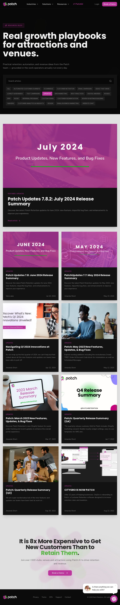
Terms (44, 597)
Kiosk (16, 99)
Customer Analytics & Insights (31, 103)
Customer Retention (65, 89)
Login (97, 4)
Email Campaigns (85, 89)
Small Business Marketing (68, 103)
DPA (51, 597)
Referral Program (30, 99)
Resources (63, 4)
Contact (68, 597)
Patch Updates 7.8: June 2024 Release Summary (29, 276)
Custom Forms (48, 99)
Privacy (36, 597)
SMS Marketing (61, 94)
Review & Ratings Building (92, 99)
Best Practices (77, 94)
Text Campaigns (33, 94)
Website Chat (88, 103)
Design (50, 103)
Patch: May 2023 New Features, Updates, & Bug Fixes (83, 348)
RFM (8, 99)
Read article (14, 220)
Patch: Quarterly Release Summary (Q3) (28, 491)
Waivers (10, 103)
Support (59, 597)
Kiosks (107, 94)
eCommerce (48, 89)
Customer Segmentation (68, 99)
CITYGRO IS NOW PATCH (79, 490)
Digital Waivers (93, 94)
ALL (8, 89)
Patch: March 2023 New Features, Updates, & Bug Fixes (26, 420)
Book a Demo (110, 4)
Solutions (47, 4)
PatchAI (78, 4)
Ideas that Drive (102, 89)
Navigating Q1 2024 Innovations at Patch (27, 348)
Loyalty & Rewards (15, 94)
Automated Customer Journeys (27, 89)
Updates (47, 94)
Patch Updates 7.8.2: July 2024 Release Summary (51, 201)
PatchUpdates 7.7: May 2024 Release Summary (87, 276)
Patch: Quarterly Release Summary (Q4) (86, 420)
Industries (32, 4)
